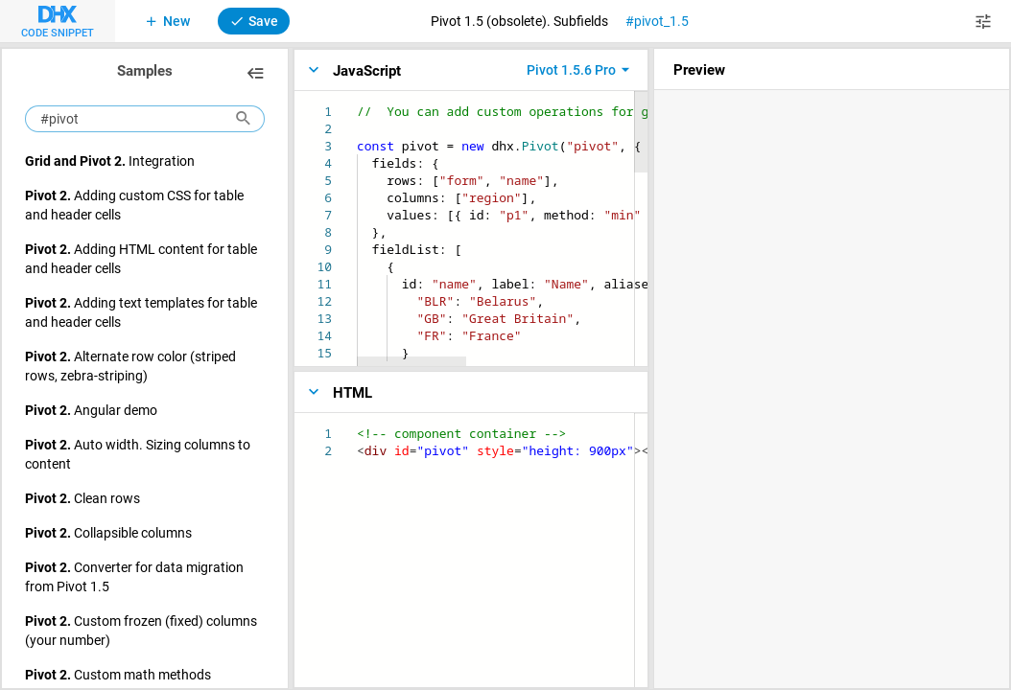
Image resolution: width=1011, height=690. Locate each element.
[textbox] (357, 103)
